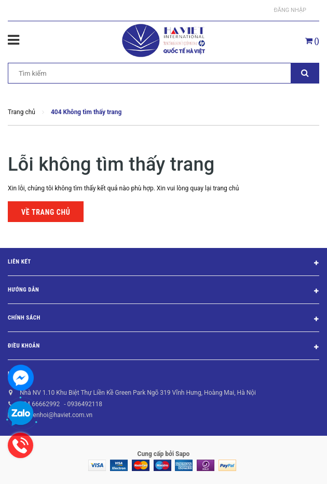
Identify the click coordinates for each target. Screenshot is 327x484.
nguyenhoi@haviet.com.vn (56, 415)
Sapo (182, 454)
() (312, 41)
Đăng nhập (290, 10)
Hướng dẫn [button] (163, 291)
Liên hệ (18, 373)
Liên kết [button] (163, 263)
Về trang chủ (45, 212)
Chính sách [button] (163, 319)
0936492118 (84, 404)
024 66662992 (40, 404)
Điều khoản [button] (163, 347)
